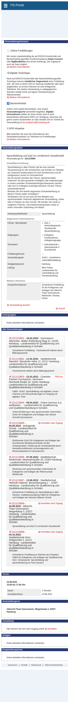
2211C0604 (18, 402)
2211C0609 (18, 503)
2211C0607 (18, 480)
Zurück (62, 308)
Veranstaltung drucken (20, 305)
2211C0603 (18, 376)
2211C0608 (18, 531)
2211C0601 (18, 338)
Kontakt (24, 665)
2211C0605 (18, 423)
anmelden (52, 629)
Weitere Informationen (20, 67)
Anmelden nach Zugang (52, 423)
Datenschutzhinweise (54, 665)
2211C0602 (18, 358)
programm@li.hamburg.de (38, 122)
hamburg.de (36, 665)
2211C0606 (18, 457)
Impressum (12, 665)
